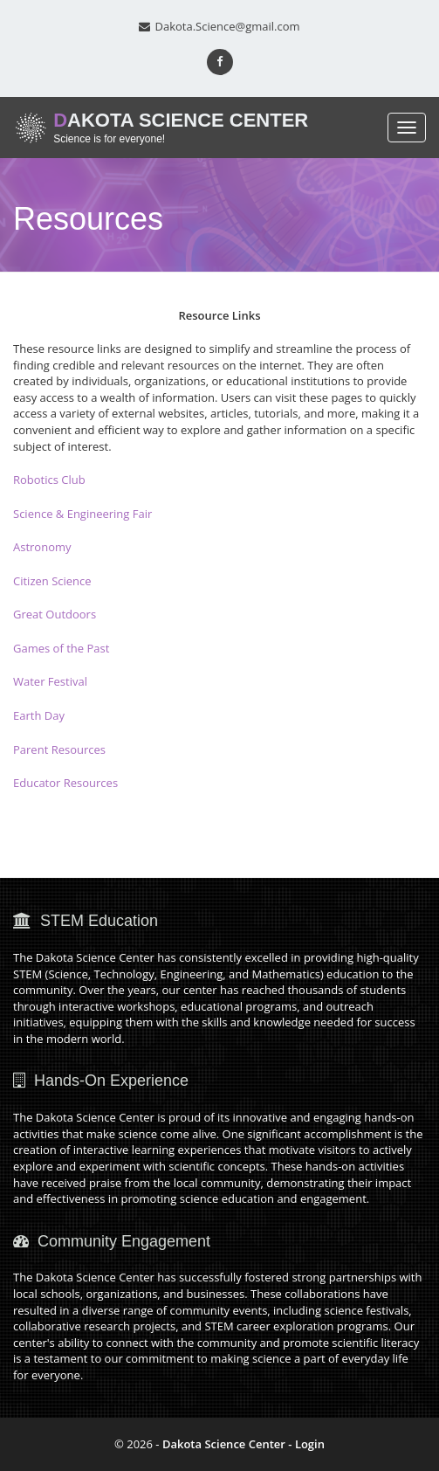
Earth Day (39, 715)
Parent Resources (59, 749)
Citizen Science (52, 581)
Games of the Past (61, 648)
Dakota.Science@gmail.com (219, 26)
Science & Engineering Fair (82, 513)
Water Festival (50, 681)
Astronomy (42, 547)
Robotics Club (49, 479)
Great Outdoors (54, 614)
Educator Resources (65, 783)
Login (310, 1444)
